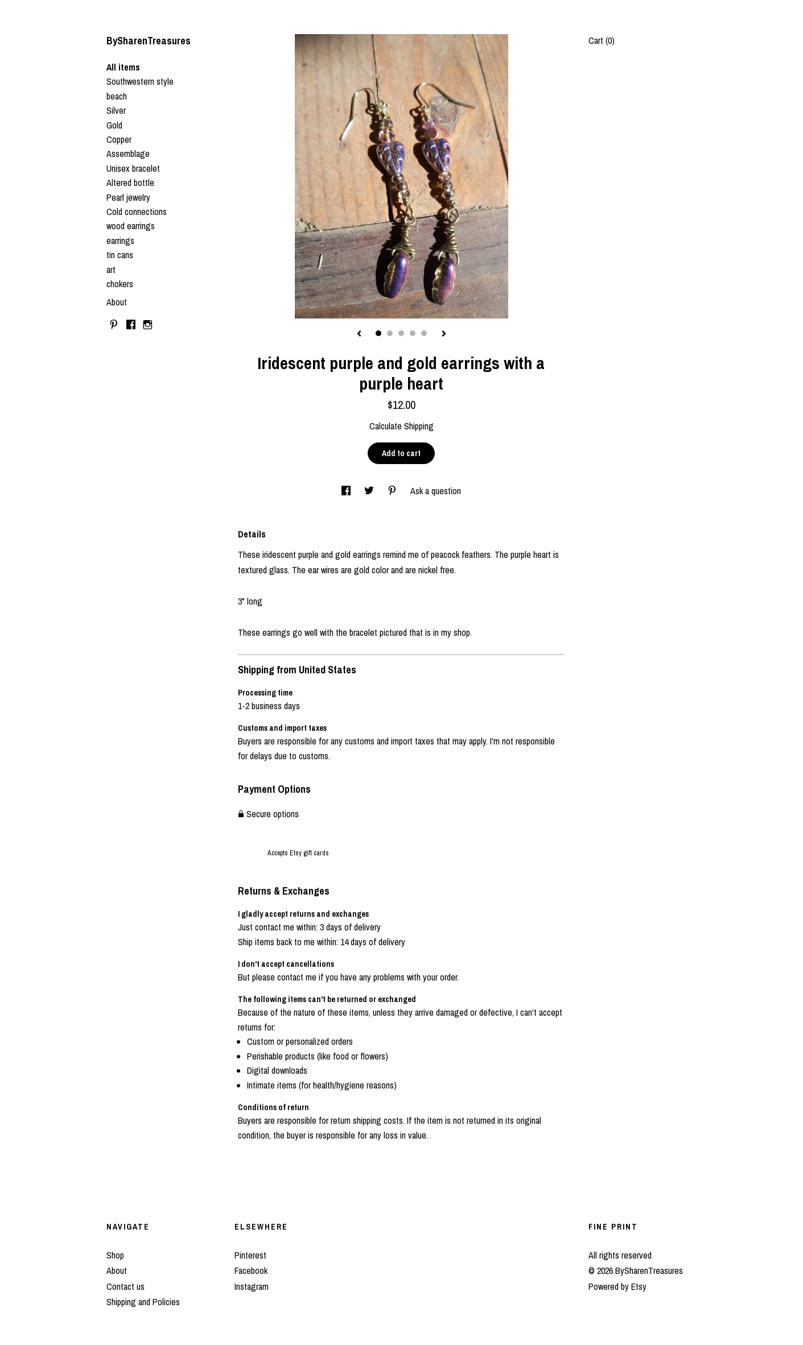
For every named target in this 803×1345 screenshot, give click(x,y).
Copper (118, 139)
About (116, 302)
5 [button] (424, 333)
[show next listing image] (444, 334)
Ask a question (435, 491)
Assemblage (128, 153)
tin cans (119, 255)
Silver (116, 110)
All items (123, 67)
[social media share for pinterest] (393, 491)
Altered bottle (130, 182)
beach (116, 96)
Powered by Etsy (617, 1286)
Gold (114, 125)
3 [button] (401, 333)
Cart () (601, 40)
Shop (115, 1255)
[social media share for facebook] (347, 491)
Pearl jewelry (128, 197)
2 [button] (390, 333)
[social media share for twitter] (370, 491)
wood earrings (130, 226)
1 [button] (378, 333)
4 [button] (412, 333)
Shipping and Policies (143, 1302)
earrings (120, 240)
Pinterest (250, 1255)
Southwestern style (140, 81)
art (111, 269)
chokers (119, 284)
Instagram (251, 1286)
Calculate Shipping (401, 426)
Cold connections (136, 211)
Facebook (250, 1270)
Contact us (125, 1286)
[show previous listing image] (359, 334)
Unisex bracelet (133, 168)
